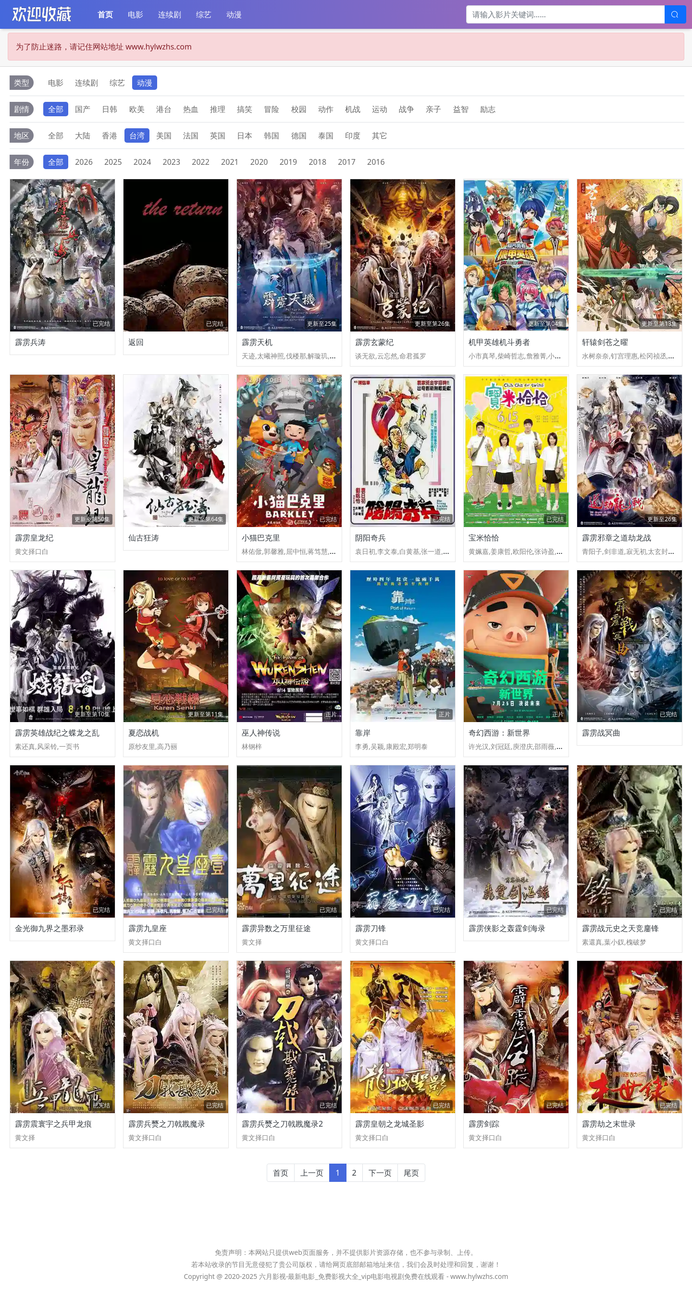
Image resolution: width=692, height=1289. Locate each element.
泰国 (326, 135)
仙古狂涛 (143, 537)
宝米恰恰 (484, 537)
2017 (347, 162)
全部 (55, 109)
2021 (230, 162)
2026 (84, 162)
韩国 (271, 135)
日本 (244, 135)
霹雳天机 (257, 342)
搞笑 (244, 109)
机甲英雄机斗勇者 (499, 342)
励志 (487, 109)
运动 (379, 109)
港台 (164, 109)
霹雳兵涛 (30, 342)
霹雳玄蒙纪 (374, 342)
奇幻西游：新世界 (499, 732)
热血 (190, 109)
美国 (164, 135)
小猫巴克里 (261, 537)
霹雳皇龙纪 (34, 537)
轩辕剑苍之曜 (605, 342)
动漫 (234, 14)
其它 (379, 135)
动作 (326, 109)
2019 (288, 162)
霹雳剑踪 (484, 1123)
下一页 (380, 1172)
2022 (201, 162)
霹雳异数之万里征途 (276, 928)
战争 (406, 109)
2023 (172, 162)
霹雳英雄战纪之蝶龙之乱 (57, 732)
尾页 (411, 1172)
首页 (105, 14)
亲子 (433, 109)
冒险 (271, 109)
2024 (142, 162)
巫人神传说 (261, 732)
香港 (109, 135)
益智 (461, 109)
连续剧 (169, 14)
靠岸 (363, 732)
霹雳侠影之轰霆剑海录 (507, 928)
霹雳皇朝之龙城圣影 (389, 1123)
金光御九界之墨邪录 (49, 928)
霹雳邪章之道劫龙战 (616, 537)
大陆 (82, 135)
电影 (135, 14)
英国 (217, 135)
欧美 (137, 109)
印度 (352, 135)
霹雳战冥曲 (601, 732)
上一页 (311, 1172)
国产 (82, 109)
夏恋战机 (143, 732)
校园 (299, 109)
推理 (217, 109)
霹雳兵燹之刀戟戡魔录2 (282, 1123)
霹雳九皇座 (147, 928)
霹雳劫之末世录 (609, 1123)
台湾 (137, 135)
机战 (352, 109)
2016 (376, 162)
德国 (299, 135)
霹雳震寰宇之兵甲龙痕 (53, 1123)
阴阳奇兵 (370, 537)
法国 (190, 135)
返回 (136, 342)
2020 (259, 162)
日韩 (109, 109)
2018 (317, 162)
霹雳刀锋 (370, 928)
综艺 (203, 14)
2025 (113, 162)
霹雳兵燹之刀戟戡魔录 (166, 1123)
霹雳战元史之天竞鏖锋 (620, 928)
